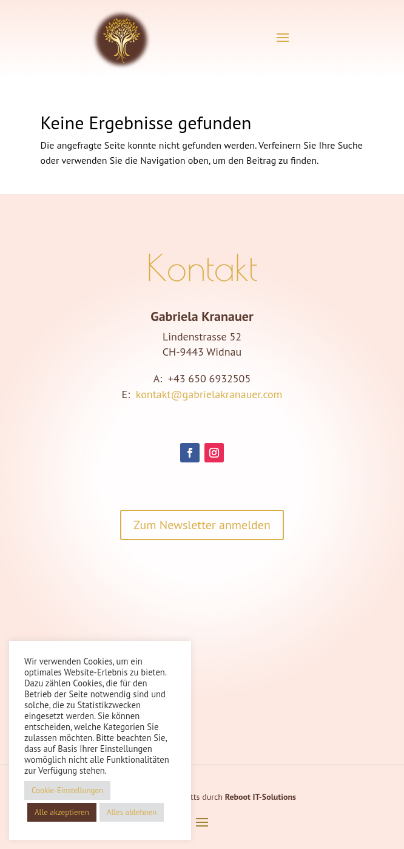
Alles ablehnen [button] (132, 812)
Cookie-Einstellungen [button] (67, 790)
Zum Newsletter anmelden (202, 525)
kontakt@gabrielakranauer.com (209, 394)
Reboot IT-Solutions (260, 796)
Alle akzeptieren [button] (62, 812)
